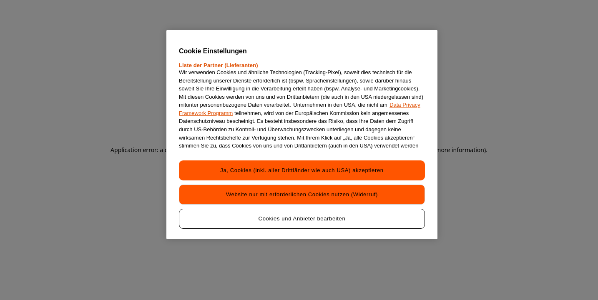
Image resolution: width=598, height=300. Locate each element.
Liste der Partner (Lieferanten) (218, 65)
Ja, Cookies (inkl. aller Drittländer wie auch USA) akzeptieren (301, 170)
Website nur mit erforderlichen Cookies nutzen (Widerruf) (302, 194)
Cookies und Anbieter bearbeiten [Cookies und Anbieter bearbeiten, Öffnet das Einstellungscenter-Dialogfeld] (302, 218)
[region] (301, 134)
